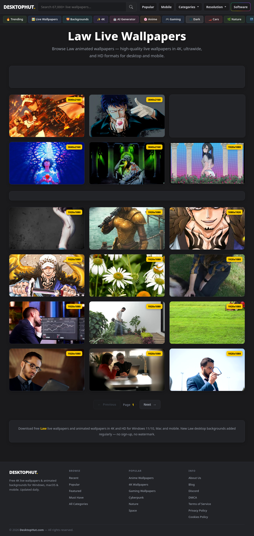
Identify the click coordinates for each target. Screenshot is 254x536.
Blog (192, 484)
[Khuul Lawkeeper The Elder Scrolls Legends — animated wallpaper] (127, 228)
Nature (133, 504)
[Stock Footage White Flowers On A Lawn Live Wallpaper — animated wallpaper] (127, 275)
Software (241, 7)
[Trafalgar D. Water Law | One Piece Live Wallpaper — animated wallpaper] (127, 115)
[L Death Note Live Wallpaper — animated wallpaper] (47, 163)
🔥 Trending (14, 19)
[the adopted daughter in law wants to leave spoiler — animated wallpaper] (207, 163)
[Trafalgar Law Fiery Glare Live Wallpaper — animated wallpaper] (47, 115)
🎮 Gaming (173, 19)
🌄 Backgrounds (77, 19)
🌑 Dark (194, 19)
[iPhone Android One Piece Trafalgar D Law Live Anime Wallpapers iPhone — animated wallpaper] (207, 228)
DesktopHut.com (32, 530)
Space (133, 510)
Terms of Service (200, 504)
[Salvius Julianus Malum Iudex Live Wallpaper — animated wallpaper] (127, 163)
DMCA (193, 497)
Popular (148, 7)
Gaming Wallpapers (142, 491)
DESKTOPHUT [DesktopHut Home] (19, 7)
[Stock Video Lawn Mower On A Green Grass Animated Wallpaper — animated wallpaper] (207, 322)
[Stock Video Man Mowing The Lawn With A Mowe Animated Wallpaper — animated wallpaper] (127, 322)
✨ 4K (101, 19)
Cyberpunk (136, 497)
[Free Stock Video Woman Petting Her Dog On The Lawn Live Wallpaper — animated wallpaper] (207, 275)
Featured (75, 491)
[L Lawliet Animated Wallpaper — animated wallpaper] (47, 228)
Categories (189, 7)
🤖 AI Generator (124, 19)
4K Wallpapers (138, 484)
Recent (73, 478)
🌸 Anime (150, 19)
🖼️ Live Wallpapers (45, 19)
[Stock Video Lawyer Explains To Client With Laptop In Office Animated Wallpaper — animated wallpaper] (127, 369)
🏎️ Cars (213, 19)
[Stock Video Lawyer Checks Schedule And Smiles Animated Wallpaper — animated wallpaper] (47, 369)
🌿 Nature (234, 19)
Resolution (216, 7)
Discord (194, 491)
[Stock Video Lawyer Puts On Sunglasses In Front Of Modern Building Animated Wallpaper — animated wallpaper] (207, 369)
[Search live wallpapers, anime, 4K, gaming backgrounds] (82, 6)
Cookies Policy (198, 517)
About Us (195, 478)
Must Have (76, 497)
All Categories (78, 504)
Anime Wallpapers (141, 478)
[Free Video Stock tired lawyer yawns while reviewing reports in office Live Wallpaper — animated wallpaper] (47, 322)
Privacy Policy (198, 510)
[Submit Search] (131, 6)
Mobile (166, 7)
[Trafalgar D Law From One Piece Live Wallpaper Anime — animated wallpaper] (47, 275)
